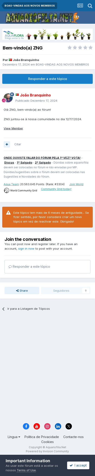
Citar (17, 144)
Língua (14, 437)
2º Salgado (43, 162)
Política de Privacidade (41, 437)
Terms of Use (26, 470)
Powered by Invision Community (47, 451)
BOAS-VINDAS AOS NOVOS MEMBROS (62, 64)
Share (22, 290)
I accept (78, 465)
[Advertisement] (47, 368)
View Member (13, 128)
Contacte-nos (73, 437)
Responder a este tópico (47, 79)
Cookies (47, 442)
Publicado (36, 100)
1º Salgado (24, 162)
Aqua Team (11, 184)
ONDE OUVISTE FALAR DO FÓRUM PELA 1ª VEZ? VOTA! (42, 157)
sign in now (26, 248)
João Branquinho (26, 60)
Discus (9, 162)
